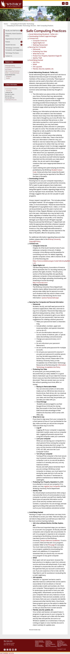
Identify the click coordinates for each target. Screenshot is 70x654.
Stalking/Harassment (40, 45)
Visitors (37, 643)
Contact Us (8, 56)
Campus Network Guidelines (49, 540)
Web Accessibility (62, 644)
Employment (48, 643)
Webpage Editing (10, 65)
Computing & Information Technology (22, 24)
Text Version (60, 643)
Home (6, 24)
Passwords (36, 49)
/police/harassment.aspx (50, 298)
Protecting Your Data (40, 51)
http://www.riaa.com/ (40, 283)
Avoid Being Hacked (36, 60)
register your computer (52, 486)
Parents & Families (39, 642)
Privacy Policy (60, 642)
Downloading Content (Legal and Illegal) (43, 36)
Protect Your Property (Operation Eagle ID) (47, 56)
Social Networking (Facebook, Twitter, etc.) (43, 34)
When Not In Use (38, 54)
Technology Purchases (12, 53)
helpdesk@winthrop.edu (11, 99)
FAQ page (51, 545)
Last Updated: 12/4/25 (7, 653)
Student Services (10, 45)
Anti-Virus (36, 62)
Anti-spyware (37, 67)
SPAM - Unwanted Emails (12, 73)
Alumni (37, 644)
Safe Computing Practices (12, 71)
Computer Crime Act (40, 41)
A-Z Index (59, 641)
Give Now (47, 645)
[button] (5, 11)
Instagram (9, 76)
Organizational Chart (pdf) (13, 39)
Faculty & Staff (38, 645)
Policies (7, 42)
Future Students (39, 641)
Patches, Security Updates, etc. (43, 69)
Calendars (48, 641)
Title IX (59, 646)
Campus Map (48, 642)
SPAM (35, 64)
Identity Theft (37, 58)
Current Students (39, 646)
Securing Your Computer (37, 47)
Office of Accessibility (51, 646)
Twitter (8, 78)
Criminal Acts (33, 38)
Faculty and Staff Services (13, 30)
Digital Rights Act (39, 43)
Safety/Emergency (50, 644)
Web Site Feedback (62, 645)
